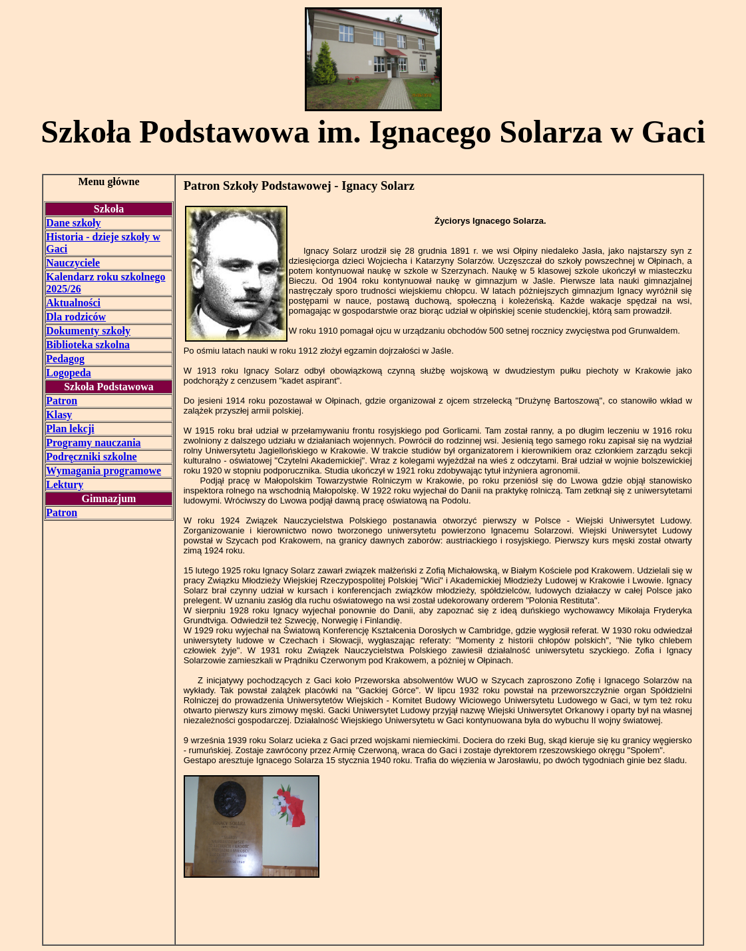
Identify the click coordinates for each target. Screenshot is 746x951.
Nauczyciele (73, 262)
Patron (61, 400)
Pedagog (65, 358)
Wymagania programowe (103, 470)
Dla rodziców (76, 316)
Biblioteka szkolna (88, 344)
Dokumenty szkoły (88, 330)
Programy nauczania (93, 442)
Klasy (59, 414)
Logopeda (68, 372)
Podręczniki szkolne (91, 456)
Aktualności (73, 302)
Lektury (64, 484)
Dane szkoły (73, 222)
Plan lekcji (70, 428)
